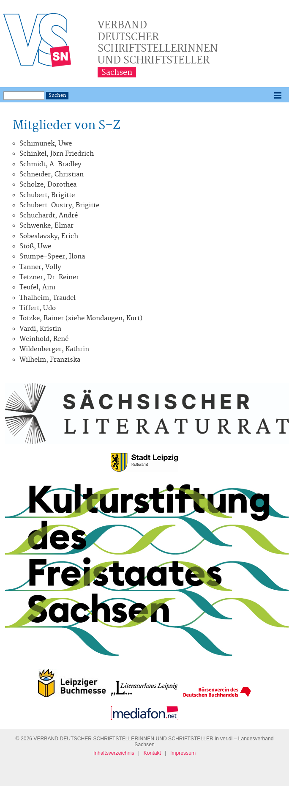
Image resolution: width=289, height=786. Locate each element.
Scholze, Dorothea (47, 185)
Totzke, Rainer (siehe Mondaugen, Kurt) (80, 318)
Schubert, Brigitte (47, 195)
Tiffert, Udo (37, 308)
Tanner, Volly (40, 267)
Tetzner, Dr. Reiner (49, 277)
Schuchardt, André (48, 216)
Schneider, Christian (51, 174)
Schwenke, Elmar (46, 226)
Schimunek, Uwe (45, 144)
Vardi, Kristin (40, 329)
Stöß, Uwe (35, 246)
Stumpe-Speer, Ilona (52, 257)
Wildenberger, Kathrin (54, 349)
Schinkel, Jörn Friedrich (56, 154)
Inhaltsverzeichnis (113, 753)
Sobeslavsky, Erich (48, 236)
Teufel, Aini (37, 287)
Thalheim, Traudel (47, 298)
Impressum (183, 753)
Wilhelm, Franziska (49, 360)
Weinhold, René (43, 339)
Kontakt (152, 753)
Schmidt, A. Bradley (50, 164)
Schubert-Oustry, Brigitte (59, 205)
